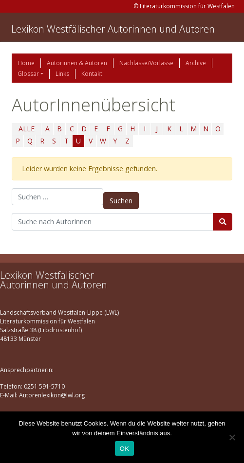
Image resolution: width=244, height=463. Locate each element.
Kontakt (91, 74)
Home (26, 63)
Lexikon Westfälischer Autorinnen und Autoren (113, 29)
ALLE (27, 128)
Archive (196, 63)
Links (62, 74)
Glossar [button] (28, 74)
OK (124, 448)
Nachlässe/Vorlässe (146, 63)
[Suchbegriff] (112, 222)
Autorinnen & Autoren (77, 63)
